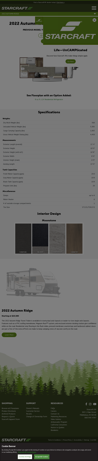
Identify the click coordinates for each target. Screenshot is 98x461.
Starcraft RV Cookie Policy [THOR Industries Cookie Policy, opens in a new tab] (27, 452)
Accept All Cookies (41, 457)
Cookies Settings (25, 457)
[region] (49, 452)
